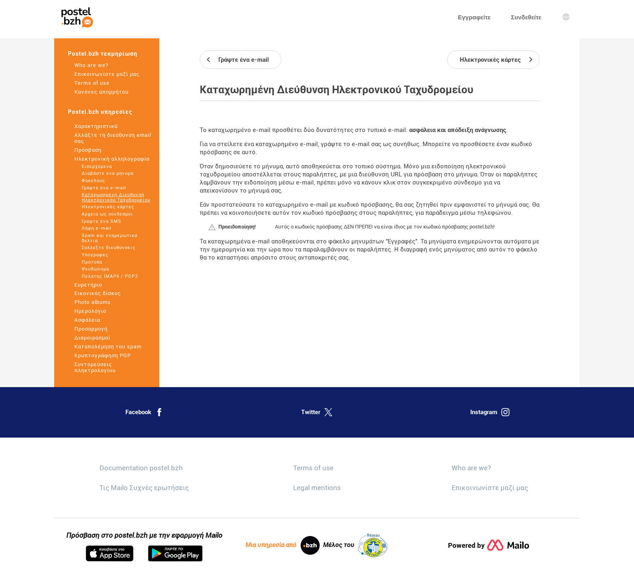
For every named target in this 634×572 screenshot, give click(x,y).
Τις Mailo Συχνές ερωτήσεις (144, 488)
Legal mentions (317, 488)
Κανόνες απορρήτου (101, 92)
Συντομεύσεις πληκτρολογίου (95, 367)
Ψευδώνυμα (95, 269)
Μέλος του (355, 545)
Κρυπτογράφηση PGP (102, 355)
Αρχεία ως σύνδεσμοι (107, 214)
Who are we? (91, 65)
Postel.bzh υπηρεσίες (100, 112)
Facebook (144, 412)
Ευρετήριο (88, 285)
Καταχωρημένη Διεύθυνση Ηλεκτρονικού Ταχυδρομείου (116, 197)
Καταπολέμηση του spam (108, 347)
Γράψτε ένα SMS (101, 221)
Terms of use (92, 83)
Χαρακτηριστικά (96, 126)
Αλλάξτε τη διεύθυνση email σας (112, 138)
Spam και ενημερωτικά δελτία (109, 238)
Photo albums (92, 302)
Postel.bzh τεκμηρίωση (102, 53)
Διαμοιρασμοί (92, 338)
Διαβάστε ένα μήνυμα (107, 173)
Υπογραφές (95, 255)
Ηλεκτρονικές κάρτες (108, 207)
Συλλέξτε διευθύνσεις (108, 247)
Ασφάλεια (87, 320)
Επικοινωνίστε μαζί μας (106, 74)
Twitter (316, 412)
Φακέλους (93, 180)
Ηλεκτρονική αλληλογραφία (112, 159)
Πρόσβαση (87, 150)
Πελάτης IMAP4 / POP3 (110, 276)
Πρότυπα (92, 262)
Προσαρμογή (91, 329)
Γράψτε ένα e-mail (104, 188)
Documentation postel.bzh (141, 468)
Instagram (489, 412)
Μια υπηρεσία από (282, 545)
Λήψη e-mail (97, 228)
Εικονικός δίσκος (97, 293)
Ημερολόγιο (90, 311)
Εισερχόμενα (97, 166)
